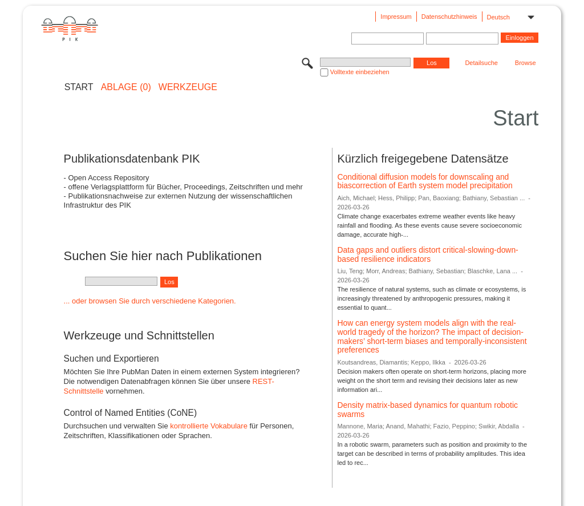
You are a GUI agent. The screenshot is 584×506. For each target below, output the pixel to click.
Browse (525, 62)
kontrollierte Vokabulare (209, 426)
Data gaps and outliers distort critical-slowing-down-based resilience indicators (427, 254)
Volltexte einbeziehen (360, 71)
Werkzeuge (188, 87)
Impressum (395, 16)
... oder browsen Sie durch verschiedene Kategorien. (150, 301)
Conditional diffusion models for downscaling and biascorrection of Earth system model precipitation (424, 181)
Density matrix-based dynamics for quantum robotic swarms (427, 409)
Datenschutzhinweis (449, 16)
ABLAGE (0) (126, 87)
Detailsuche (481, 62)
